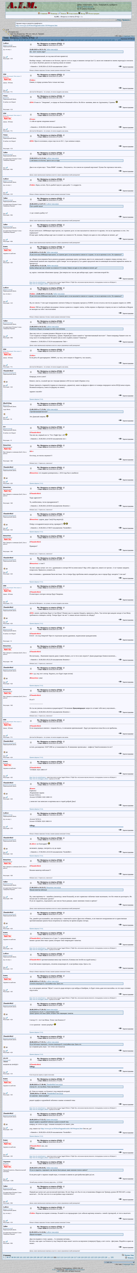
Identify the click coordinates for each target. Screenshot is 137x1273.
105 (42, 40)
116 (79, 40)
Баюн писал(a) (51, 1009)
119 (89, 40)
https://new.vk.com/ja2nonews (38, 282)
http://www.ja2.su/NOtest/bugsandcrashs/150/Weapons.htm (36, 25)
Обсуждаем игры (13, 32)
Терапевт (41, 34)
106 (45, 40)
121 (96, 40)
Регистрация (88, 7)
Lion (29, 34)
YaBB (58, 1271)
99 (22, 40)
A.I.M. (7, 30)
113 (69, 40)
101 (28, 40)
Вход (79, 7)
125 (109, 40)
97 (17, 40)
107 (48, 40)
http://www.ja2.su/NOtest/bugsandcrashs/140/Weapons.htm (62, 1128)
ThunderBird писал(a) (54, 1084)
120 (92, 40)
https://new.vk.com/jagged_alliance (39, 283)
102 (31, 40)
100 (25, 40)
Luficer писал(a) (52, 158)
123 (103, 40)
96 (15, 40)
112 (65, 40)
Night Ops (13, 34)
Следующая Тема (128, 36)
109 (55, 40)
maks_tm (34, 34)
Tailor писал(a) (51, 49)
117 (82, 40)
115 (75, 40)
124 (106, 40)
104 (38, 40)
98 (20, 40)
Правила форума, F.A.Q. (36, 399)
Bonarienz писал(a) (53, 887)
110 (59, 40)
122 (99, 40)
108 (52, 40)
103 (35, 40)
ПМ (27, 34)
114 (72, 40)
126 (113, 40)
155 (119, 40)
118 (86, 40)
